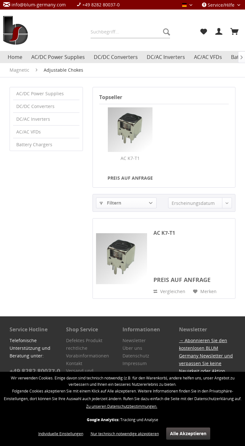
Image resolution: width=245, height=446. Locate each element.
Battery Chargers (34, 144)
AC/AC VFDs (28, 132)
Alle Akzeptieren (188, 433)
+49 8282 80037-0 (98, 5)
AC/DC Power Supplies (40, 93)
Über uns (132, 348)
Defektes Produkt (84, 340)
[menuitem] (64, 5)
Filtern (110, 203)
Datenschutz (135, 356)
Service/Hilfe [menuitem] (219, 5)
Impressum (134, 363)
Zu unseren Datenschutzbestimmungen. (121, 406)
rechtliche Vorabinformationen (87, 352)
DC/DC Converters (35, 106)
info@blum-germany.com (34, 5)
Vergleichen (169, 291)
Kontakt (74, 363)
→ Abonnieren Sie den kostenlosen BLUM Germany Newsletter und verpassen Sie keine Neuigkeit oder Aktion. (206, 355)
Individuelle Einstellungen (60, 433)
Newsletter (134, 340)
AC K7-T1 (130, 158)
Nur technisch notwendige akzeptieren (125, 433)
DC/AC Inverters (33, 119)
